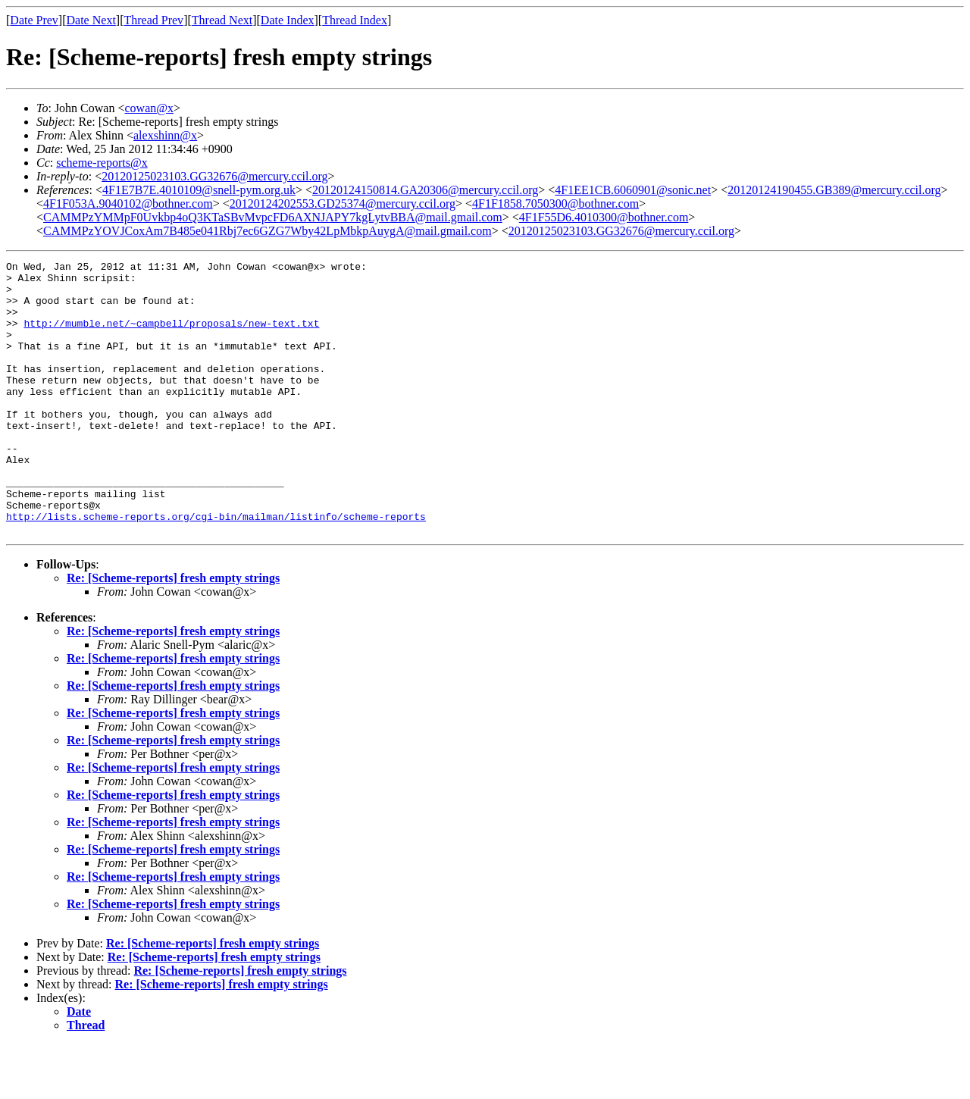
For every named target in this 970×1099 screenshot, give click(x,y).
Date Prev (34, 20)
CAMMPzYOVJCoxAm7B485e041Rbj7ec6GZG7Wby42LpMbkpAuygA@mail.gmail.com (267, 230)
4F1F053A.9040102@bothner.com (128, 203)
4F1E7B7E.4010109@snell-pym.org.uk (199, 189)
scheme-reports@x (101, 162)
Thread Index (354, 20)
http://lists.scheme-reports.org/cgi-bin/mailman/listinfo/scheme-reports (216, 568)
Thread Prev (153, 20)
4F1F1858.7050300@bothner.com (555, 203)
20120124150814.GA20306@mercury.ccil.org (425, 189)
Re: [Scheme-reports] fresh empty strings (173, 632)
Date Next (91, 20)
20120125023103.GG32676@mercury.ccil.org (214, 176)
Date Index (287, 20)
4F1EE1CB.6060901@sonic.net (633, 189)
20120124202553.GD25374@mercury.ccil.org (342, 203)
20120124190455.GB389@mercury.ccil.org (834, 189)
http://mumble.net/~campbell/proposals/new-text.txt (171, 336)
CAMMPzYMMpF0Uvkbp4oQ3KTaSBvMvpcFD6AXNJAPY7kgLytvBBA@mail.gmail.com (272, 217)
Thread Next (222, 20)
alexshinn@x (165, 135)
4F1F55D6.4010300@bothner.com (604, 217)
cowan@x (149, 108)
